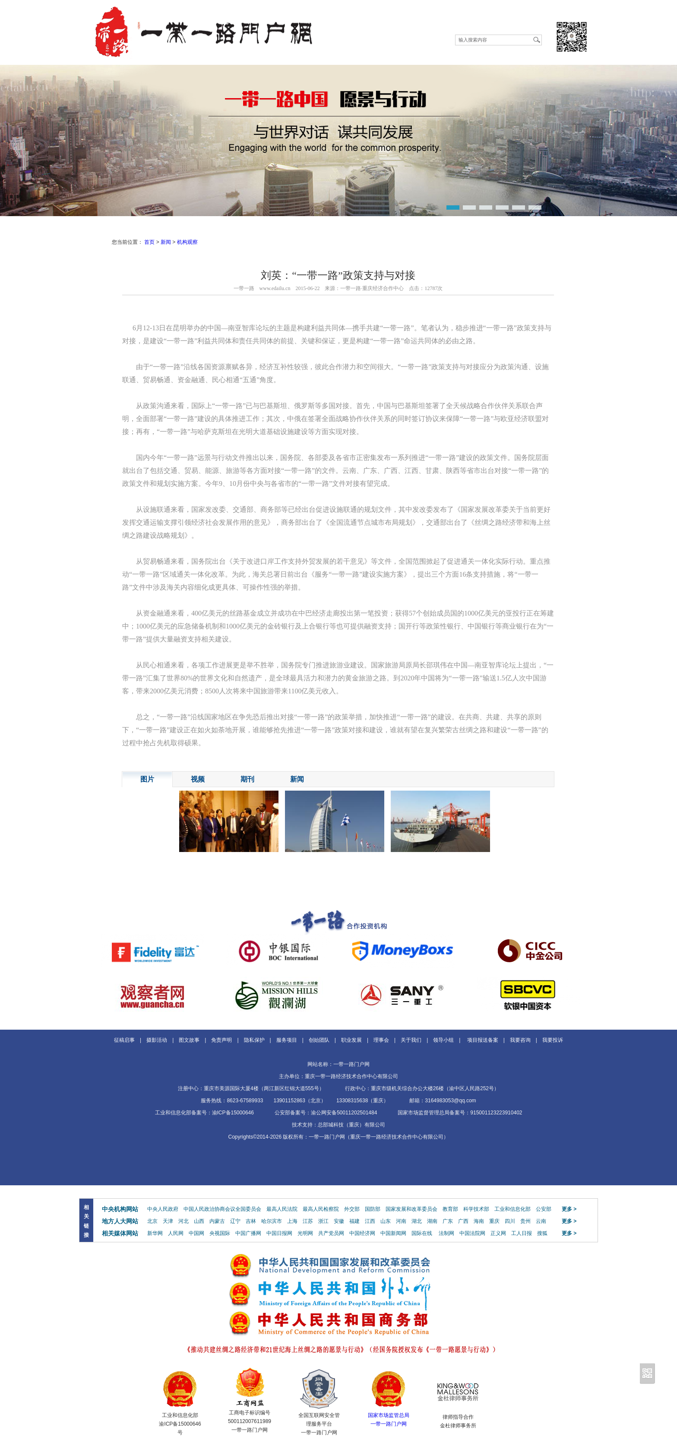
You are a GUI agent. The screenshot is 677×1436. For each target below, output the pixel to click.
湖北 (416, 1221)
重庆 (494, 1221)
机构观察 (187, 242)
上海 (292, 1221)
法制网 (446, 1233)
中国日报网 (279, 1233)
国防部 (372, 1209)
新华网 (155, 1233)
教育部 (450, 1209)
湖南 (432, 1221)
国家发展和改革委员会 (411, 1209)
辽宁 (235, 1221)
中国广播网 (248, 1233)
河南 (401, 1221)
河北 (183, 1221)
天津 (168, 1221)
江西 (370, 1221)
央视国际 (219, 1233)
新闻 (166, 242)
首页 (149, 242)
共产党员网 (331, 1233)
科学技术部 (476, 1209)
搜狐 (542, 1233)
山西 (199, 1221)
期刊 (247, 779)
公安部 (543, 1209)
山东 (385, 1221)
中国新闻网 (393, 1233)
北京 (152, 1221)
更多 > (569, 1209)
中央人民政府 (162, 1209)
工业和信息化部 (512, 1209)
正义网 (498, 1233)
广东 (448, 1221)
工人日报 (521, 1233)
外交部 (352, 1209)
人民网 (175, 1233)
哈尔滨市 (271, 1221)
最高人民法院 (281, 1209)
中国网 (196, 1233)
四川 (510, 1221)
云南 (541, 1221)
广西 (463, 1221)
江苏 (308, 1221)
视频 (198, 779)
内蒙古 (217, 1221)
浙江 (323, 1221)
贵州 (525, 1221)
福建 (354, 1221)
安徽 (339, 1221)
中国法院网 (472, 1233)
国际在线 (421, 1233)
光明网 (305, 1233)
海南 (479, 1221)
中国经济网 (362, 1233)
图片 (147, 779)
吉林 (251, 1221)
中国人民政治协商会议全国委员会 (222, 1209)
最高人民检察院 (321, 1209)
